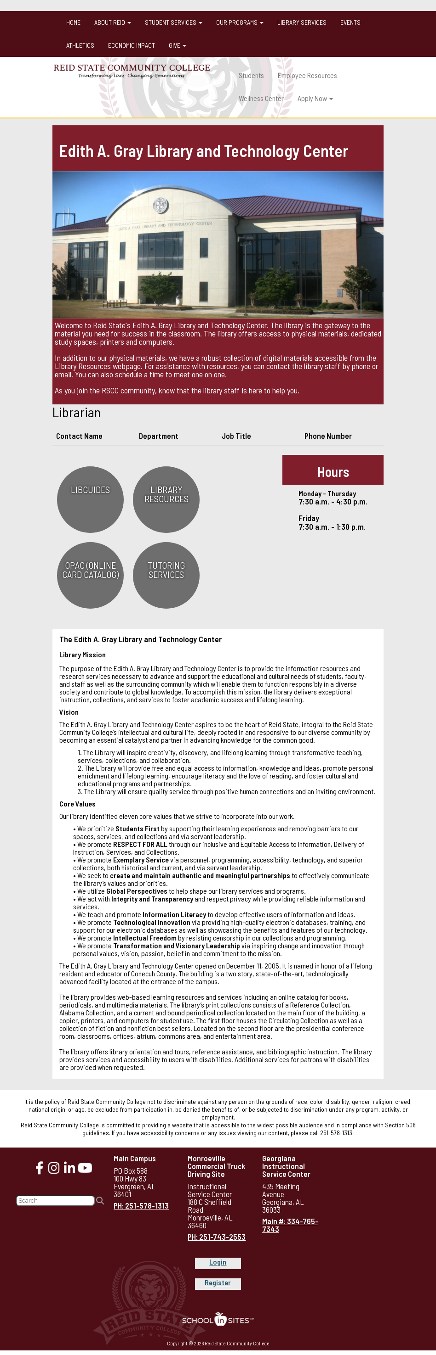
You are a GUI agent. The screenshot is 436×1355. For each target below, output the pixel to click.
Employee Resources (307, 75)
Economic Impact (131, 45)
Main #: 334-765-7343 (290, 1224)
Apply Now (315, 98)
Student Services (173, 22)
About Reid (112, 22)
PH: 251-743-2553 (217, 1236)
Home (73, 22)
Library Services (302, 22)
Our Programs (240, 22)
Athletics (80, 45)
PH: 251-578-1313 (141, 1205)
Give (177, 45)
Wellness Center (261, 98)
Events (350, 22)
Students (251, 75)
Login (217, 1261)
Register (218, 1282)
